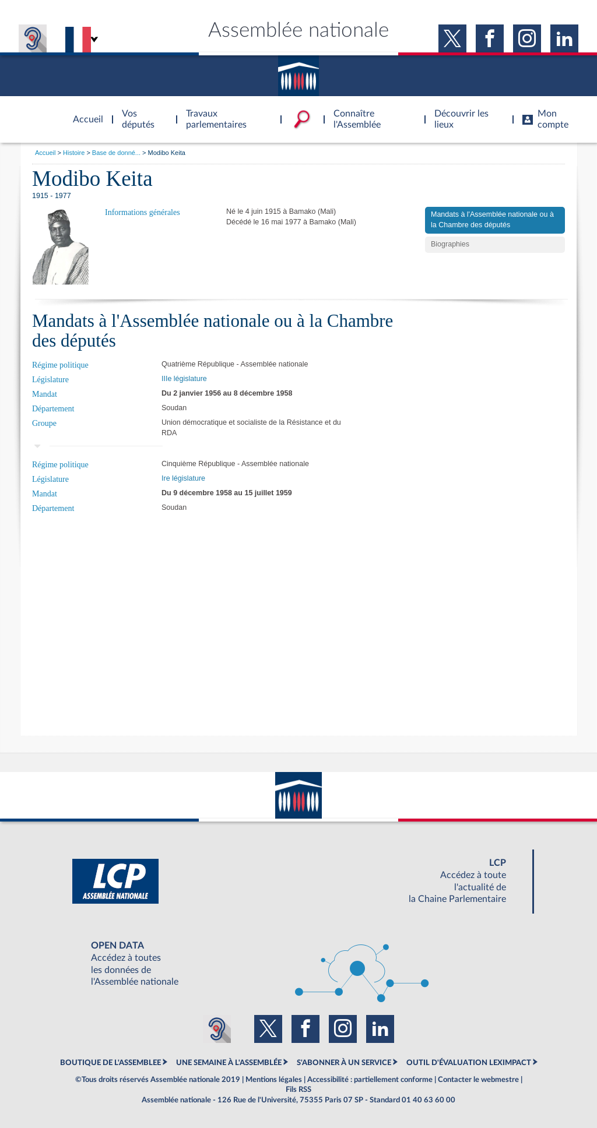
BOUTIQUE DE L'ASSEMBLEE (110, 1062)
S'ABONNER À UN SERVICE (344, 1062)
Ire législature (183, 478)
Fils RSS (298, 1089)
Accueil (45, 152)
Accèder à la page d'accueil (84, 112)
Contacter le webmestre (478, 1079)
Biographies (450, 244)
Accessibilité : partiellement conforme (370, 1079)
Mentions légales (273, 1079)
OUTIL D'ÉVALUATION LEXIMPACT (468, 1062)
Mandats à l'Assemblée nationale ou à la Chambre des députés (492, 219)
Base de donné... (116, 152)
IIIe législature (184, 379)
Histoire (74, 152)
